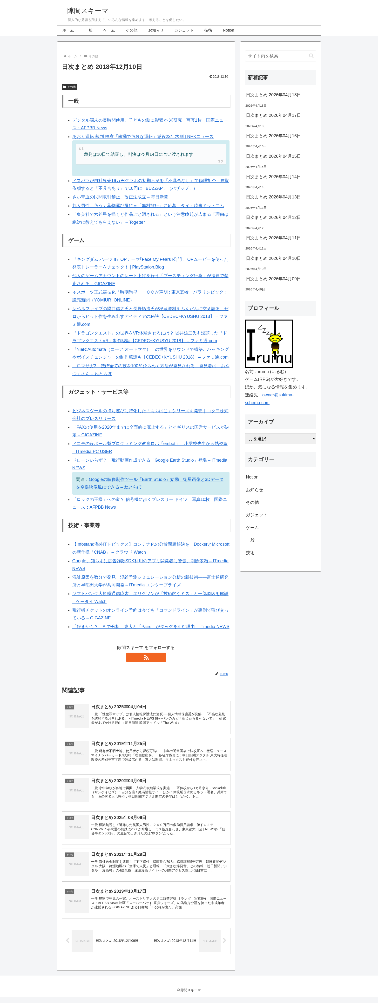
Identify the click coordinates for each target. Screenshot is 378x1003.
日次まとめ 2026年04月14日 (273, 176)
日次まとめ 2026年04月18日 (273, 94)
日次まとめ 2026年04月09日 (273, 278)
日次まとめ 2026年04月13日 (273, 197)
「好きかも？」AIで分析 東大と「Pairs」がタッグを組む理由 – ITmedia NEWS (151, 626)
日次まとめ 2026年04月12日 (273, 217)
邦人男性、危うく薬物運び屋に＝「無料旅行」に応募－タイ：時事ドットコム (148, 205)
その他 (69, 87)
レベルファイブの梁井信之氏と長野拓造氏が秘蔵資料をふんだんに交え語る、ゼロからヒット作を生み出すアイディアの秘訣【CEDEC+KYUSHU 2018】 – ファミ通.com (150, 316)
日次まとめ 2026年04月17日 (273, 115)
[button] (311, 56)
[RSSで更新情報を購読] (146, 657)
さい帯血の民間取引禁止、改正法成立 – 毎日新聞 (120, 197)
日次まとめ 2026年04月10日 (273, 258)
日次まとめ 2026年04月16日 (273, 135)
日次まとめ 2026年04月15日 (273, 156)
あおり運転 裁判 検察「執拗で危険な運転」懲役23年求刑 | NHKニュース (143, 136)
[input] (280, 56)
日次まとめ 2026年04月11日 (273, 238)
